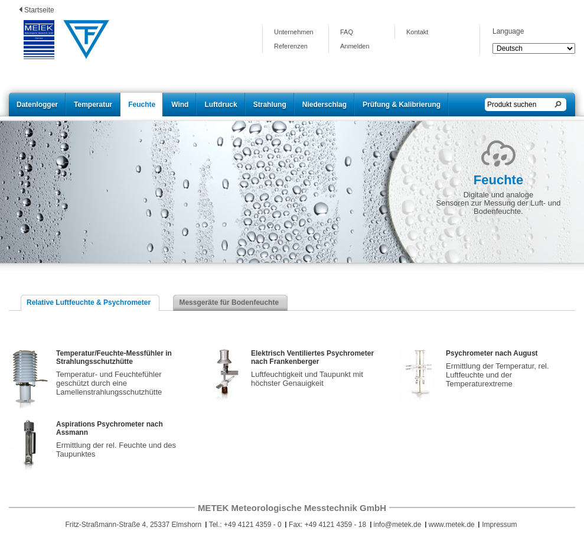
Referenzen (291, 46)
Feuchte (141, 104)
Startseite (39, 10)
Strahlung (269, 104)
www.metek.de (452, 524)
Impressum (499, 524)
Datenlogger (37, 104)
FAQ (346, 31)
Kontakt (417, 31)
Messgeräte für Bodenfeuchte (229, 302)
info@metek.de (398, 524)
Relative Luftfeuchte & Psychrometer (89, 302)
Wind (179, 104)
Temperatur (93, 104)
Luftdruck (220, 104)
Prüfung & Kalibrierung (402, 104)
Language (508, 31)
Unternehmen (294, 31)
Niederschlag (324, 104)
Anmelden (355, 46)
